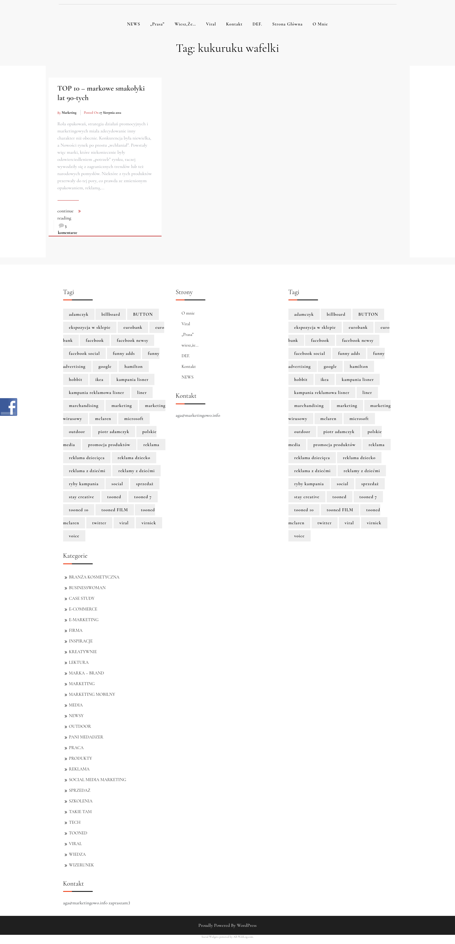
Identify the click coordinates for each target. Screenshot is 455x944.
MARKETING (82, 683)
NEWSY (76, 715)
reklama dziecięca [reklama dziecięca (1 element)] (87, 457)
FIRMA (76, 630)
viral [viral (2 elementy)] (124, 522)
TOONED (78, 833)
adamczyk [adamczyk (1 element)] (79, 314)
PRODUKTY (80, 758)
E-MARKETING (84, 619)
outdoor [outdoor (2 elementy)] (77, 431)
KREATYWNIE (83, 651)
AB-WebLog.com (243, 937)
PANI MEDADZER (86, 737)
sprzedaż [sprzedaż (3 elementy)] (145, 483)
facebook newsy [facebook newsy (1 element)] (132, 340)
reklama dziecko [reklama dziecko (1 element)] (134, 457)
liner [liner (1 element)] (142, 392)
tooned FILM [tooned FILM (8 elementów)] (114, 509)
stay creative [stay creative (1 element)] (81, 496)
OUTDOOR (80, 726)
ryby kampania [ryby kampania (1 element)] (84, 483)
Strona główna (287, 24)
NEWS (133, 24)
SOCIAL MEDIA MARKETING (97, 779)
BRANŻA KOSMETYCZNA (94, 577)
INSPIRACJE (81, 641)
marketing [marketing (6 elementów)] (121, 405)
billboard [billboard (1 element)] (110, 314)
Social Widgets (210, 937)
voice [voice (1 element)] (74, 535)
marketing (69, 112)
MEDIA (76, 705)
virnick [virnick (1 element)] (149, 522)
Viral (211, 24)
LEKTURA (79, 662)
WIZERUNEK (81, 865)
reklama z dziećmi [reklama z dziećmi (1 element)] (87, 470)
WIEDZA (77, 854)
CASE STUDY (82, 598)
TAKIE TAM (80, 811)
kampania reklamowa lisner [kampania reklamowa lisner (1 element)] (96, 392)
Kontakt (234, 24)
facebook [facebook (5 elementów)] (95, 340)
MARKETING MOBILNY (92, 694)
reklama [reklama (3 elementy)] (151, 444)
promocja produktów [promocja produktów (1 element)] (109, 444)
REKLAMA (79, 769)
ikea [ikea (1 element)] (99, 379)
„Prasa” (157, 24)
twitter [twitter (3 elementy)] (99, 522)
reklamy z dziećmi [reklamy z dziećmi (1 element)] (136, 470)
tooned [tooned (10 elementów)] (114, 496)
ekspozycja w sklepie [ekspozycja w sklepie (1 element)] (90, 327)
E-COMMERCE (83, 609)
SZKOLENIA (80, 801)
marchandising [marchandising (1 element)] (84, 405)
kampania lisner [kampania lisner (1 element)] (132, 379)
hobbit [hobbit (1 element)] (75, 379)
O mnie (320, 24)
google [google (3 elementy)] (104, 366)
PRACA (76, 747)
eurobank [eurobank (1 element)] (133, 327)
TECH (75, 822)
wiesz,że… (185, 24)
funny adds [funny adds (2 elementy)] (124, 353)
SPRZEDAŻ (79, 790)
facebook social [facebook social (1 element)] (84, 353)
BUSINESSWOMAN (87, 587)
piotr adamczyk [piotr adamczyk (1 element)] (113, 431)
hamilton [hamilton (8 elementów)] (133, 366)
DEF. (257, 24)
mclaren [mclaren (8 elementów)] (103, 418)
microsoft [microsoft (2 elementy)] (134, 418)
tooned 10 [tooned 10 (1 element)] (79, 509)
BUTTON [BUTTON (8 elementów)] (143, 314)
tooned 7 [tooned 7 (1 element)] (143, 496)
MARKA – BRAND (86, 673)
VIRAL (75, 843)
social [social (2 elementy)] (117, 483)
